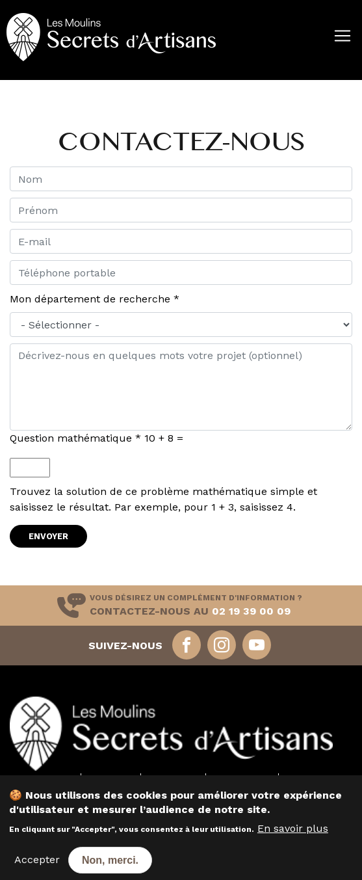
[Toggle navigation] (8, 75)
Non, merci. (110, 866)
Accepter (37, 866)
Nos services (173, 778)
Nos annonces (242, 778)
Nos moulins (48, 778)
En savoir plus (292, 835)
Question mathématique (75, 438)
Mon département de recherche (94, 299)
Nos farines (110, 778)
